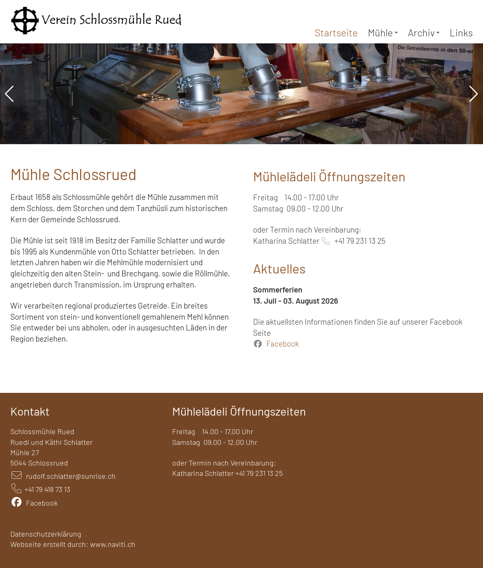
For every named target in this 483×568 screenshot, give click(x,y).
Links (461, 32)
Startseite (336, 32)
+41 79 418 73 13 (47, 489)
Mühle (383, 32)
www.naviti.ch (112, 544)
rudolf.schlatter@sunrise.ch (71, 475)
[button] (9, 94)
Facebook (282, 343)
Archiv (424, 32)
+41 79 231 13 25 (360, 240)
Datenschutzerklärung (45, 533)
